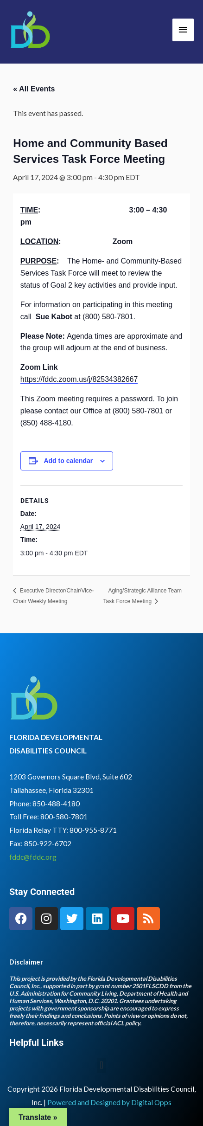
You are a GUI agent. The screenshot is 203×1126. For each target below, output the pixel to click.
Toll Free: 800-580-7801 (48, 816)
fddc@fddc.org (33, 857)
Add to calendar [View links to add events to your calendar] (68, 460)
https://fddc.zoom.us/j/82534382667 (79, 379)
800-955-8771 (93, 830)
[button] (101, 1065)
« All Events (34, 89)
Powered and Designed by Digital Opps (109, 1102)
